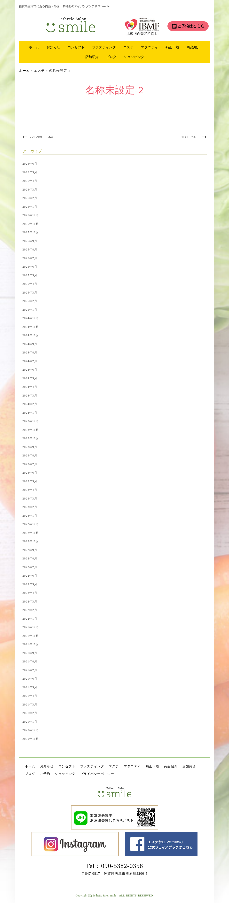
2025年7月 (30, 258)
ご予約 (45, 774)
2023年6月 (30, 472)
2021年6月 (30, 678)
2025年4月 (30, 284)
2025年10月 (31, 232)
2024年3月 (30, 395)
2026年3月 (30, 189)
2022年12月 (31, 524)
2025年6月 (30, 266)
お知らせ (53, 47)
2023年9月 (30, 447)
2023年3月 (30, 498)
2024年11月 (31, 327)
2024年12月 (31, 318)
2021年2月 (30, 713)
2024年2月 (30, 404)
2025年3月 (30, 292)
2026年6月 (30, 163)
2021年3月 (30, 704)
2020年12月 (31, 730)
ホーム (34, 47)
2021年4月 (30, 695)
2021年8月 (30, 661)
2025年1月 (30, 309)
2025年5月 (30, 275)
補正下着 (172, 47)
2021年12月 (31, 627)
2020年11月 (31, 739)
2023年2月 (30, 507)
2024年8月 (30, 352)
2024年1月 (30, 412)
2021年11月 (31, 636)
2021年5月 (30, 687)
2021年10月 (31, 644)
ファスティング (104, 47)
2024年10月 (31, 335)
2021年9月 (30, 653)
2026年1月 (30, 206)
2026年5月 (30, 172)
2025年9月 (30, 241)
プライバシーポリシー (97, 774)
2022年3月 (30, 601)
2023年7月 (30, 464)
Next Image (190, 137)
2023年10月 (31, 438)
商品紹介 (193, 47)
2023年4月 (30, 490)
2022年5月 (30, 584)
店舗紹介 (92, 57)
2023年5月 (30, 481)
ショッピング (134, 57)
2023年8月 (30, 455)
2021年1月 (30, 721)
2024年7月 (30, 361)
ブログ (111, 57)
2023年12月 (31, 421)
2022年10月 (31, 541)
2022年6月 (30, 575)
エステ (128, 47)
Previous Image (43, 137)
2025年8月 (30, 249)
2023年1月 (30, 515)
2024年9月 (30, 344)
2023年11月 (31, 430)
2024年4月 (30, 387)
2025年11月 (31, 224)
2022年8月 (30, 558)
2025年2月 (30, 301)
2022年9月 (30, 550)
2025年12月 (31, 215)
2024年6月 (30, 369)
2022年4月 (30, 593)
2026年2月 (30, 198)
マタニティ (149, 47)
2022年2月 (30, 610)
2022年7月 (30, 567)
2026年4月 (30, 181)
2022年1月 (30, 618)
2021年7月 (30, 670)
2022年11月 (31, 533)
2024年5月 (30, 378)
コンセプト (76, 47)
